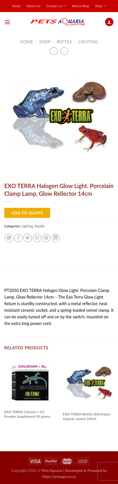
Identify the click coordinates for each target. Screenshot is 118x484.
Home (16, 6)
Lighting (88, 41)
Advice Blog (80, 6)
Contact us (56, 6)
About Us (33, 6)
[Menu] (7, 22)
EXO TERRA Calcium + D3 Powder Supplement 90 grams (27, 414)
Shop (100, 6)
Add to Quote (27, 212)
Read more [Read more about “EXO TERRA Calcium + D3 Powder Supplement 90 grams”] (16, 425)
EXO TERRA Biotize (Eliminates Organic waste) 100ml (86, 416)
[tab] (59, 279)
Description (18, 278)
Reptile (64, 41)
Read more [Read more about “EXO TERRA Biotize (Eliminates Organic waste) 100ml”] (75, 428)
